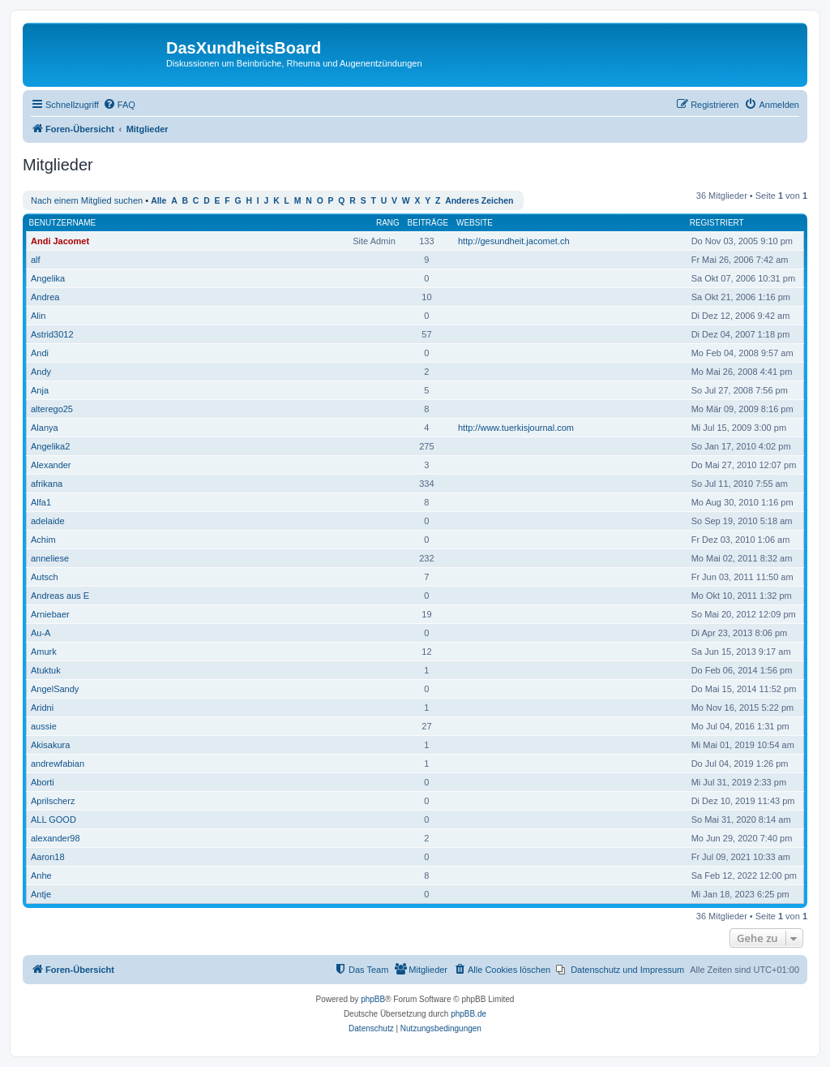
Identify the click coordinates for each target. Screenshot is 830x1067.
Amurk (44, 651)
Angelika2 (50, 446)
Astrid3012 (52, 334)
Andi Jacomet (60, 241)
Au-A (40, 633)
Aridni (42, 707)
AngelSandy (55, 689)
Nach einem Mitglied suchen (87, 200)
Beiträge (428, 222)
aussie (44, 726)
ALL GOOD (53, 819)
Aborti (42, 782)
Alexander (51, 465)
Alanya (44, 427)
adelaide (48, 521)
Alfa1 (41, 502)
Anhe (41, 875)
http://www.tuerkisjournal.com (516, 427)
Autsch (44, 577)
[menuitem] (119, 104)
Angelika (48, 278)
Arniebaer (50, 614)
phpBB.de (468, 1013)
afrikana (46, 483)
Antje (41, 894)
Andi (40, 353)
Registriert (717, 222)
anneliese (50, 558)
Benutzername (62, 222)
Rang (388, 222)
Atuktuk (46, 670)
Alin (38, 316)
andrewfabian (57, 763)
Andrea (45, 297)
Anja (40, 390)
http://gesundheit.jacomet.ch (514, 241)
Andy (41, 371)
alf (36, 260)
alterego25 (52, 409)
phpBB (373, 999)
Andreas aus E (60, 595)
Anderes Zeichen (479, 200)
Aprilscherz (53, 801)
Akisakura (50, 745)
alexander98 (55, 838)
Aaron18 (48, 857)
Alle (158, 200)
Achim (43, 539)
